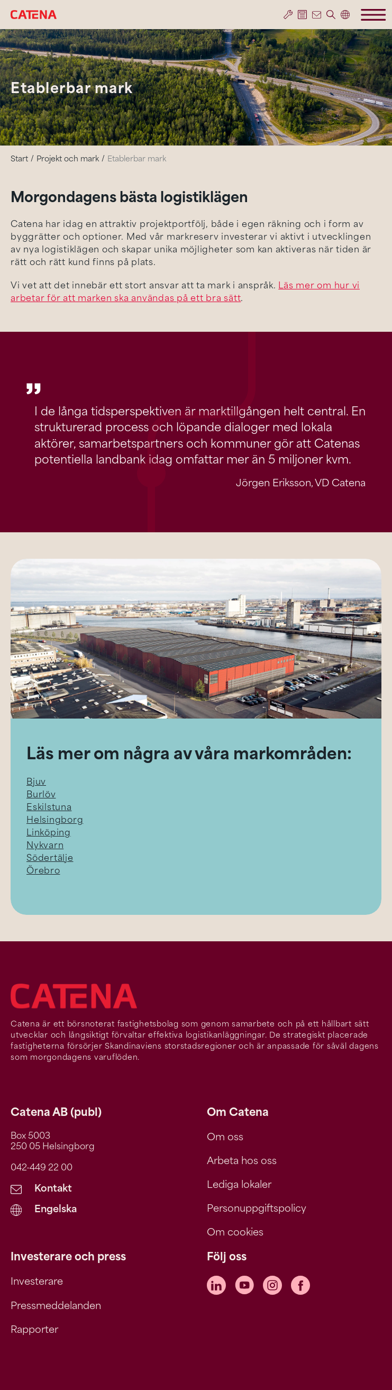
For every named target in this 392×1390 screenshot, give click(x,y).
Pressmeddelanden (56, 1307)
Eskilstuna (49, 808)
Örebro (43, 871)
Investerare (37, 1282)
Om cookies (235, 1233)
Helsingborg (54, 820)
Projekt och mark (68, 159)
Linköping (48, 833)
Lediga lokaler (239, 1185)
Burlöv (41, 795)
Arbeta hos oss (242, 1162)
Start (19, 159)
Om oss (225, 1138)
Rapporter (34, 1330)
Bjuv (36, 782)
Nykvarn (44, 846)
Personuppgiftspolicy (256, 1209)
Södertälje (50, 859)
